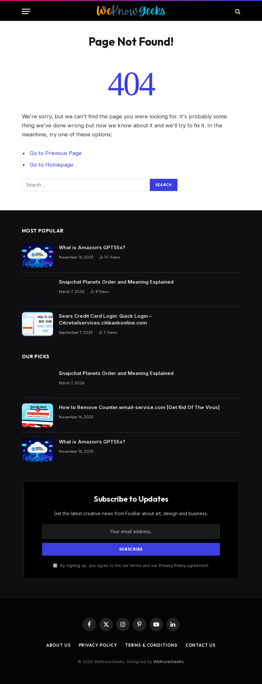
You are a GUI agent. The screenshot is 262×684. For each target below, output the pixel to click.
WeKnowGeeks (168, 661)
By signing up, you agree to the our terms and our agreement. (131, 565)
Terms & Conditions (151, 645)
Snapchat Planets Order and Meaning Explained (116, 282)
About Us (58, 645)
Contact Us (200, 645)
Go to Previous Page (56, 153)
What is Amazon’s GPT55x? (92, 247)
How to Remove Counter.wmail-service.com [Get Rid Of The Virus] (139, 407)
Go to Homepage (51, 164)
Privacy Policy (172, 565)
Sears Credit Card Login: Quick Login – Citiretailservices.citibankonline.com (105, 319)
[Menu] (26, 11)
